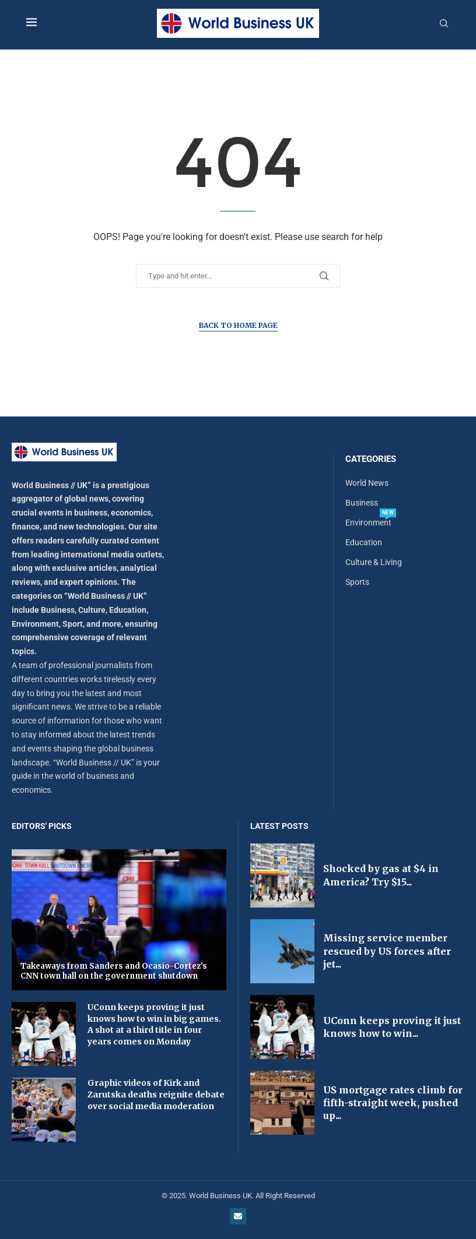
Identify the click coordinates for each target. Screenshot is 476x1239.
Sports (357, 582)
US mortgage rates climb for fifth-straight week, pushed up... (393, 1103)
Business (361, 503)
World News (366, 483)
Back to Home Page (238, 325)
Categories (370, 459)
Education (363, 542)
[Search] (444, 24)
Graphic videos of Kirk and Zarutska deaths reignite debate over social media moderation (156, 1094)
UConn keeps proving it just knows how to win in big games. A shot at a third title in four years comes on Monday (154, 1024)
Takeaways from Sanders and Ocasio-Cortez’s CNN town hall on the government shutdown (113, 971)
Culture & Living (373, 562)
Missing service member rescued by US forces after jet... (387, 951)
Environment (368, 522)
